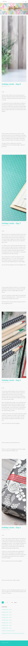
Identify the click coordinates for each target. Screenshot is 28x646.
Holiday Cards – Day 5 (11, 527)
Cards (9, 86)
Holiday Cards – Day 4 (7, 620)
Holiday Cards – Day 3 (7, 622)
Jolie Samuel (5, 86)
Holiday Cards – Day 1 (7, 628)
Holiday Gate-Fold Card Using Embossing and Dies (13, 633)
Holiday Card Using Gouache (8, 630)
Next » (15, 602)
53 (12, 602)
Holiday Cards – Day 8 (11, 84)
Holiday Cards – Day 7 (11, 223)
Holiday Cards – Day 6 (11, 380)
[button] (25, 1)
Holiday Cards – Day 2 (7, 625)
